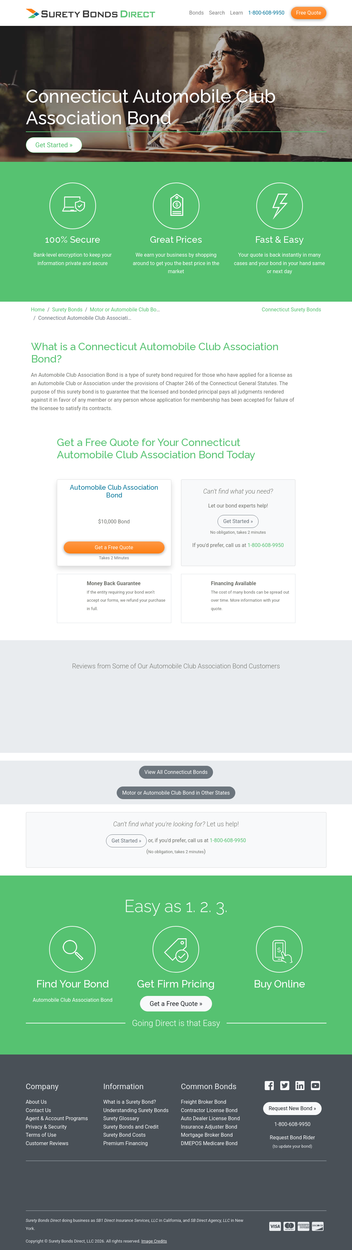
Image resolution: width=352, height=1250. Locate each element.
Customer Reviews (47, 1143)
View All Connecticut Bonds (176, 772)
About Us (36, 1102)
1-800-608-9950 (266, 13)
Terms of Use (41, 1135)
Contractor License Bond (209, 1110)
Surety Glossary (121, 1118)
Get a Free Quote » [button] (176, 1004)
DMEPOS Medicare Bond (209, 1143)
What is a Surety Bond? (129, 1102)
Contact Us (38, 1110)
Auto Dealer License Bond (210, 1118)
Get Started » (53, 145)
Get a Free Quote (114, 547)
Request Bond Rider (292, 1137)
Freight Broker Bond (203, 1102)
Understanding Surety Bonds (136, 1110)
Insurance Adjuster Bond (209, 1127)
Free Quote (308, 13)
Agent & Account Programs (57, 1118)
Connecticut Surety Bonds (291, 310)
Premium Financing (125, 1143)
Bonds (196, 13)
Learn (236, 13)
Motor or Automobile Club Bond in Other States (176, 793)
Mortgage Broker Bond (207, 1135)
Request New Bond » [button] (292, 1108)
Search (217, 13)
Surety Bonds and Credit (131, 1127)
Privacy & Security (46, 1127)
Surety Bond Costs (124, 1135)
